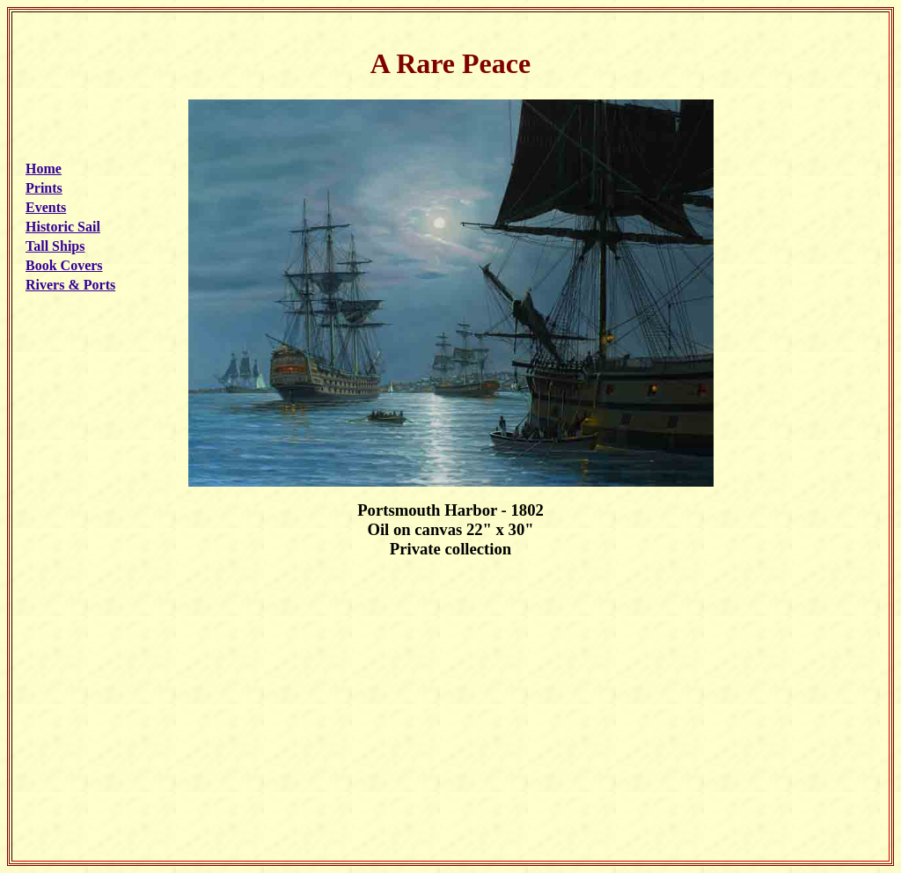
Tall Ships (55, 245)
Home (44, 168)
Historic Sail (63, 226)
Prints (44, 187)
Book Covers (64, 265)
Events (46, 207)
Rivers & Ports (70, 284)
